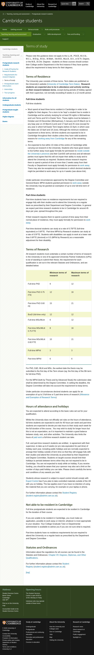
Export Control (32, 481)
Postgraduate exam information (11, 85)
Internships (8, 89)
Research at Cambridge (52, 5)
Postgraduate (30, 629)
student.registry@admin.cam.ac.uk (42, 496)
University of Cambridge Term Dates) (63, 84)
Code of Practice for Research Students (10, 70)
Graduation (37, 34)
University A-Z (7, 649)
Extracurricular (33, 29)
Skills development (54, 34)
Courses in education (33, 642)
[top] (28, 572)
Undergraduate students (12, 105)
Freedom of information (10, 638)
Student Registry (69, 493)
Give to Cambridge (55, 632)
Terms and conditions (9, 647)
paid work (38, 437)
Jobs (51, 634)
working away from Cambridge (51, 139)
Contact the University (9, 634)
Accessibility (6, 636)
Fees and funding (73, 34)
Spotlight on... (77, 637)
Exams (5, 121)
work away (84, 165)
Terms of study (9, 80)
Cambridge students (10, 50)
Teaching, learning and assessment (18, 14)
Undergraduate (31, 627)
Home (3, 14)
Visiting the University (56, 640)
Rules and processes (52, 29)
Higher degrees (8, 117)
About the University (40, 5)
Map (50, 637)
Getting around (16, 29)
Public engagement (79, 634)
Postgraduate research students (42, 14)
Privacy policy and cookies (11, 640)
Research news (78, 627)
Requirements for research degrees (10, 76)
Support (5, 39)
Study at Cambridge (30, 5)
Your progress (9, 93)
